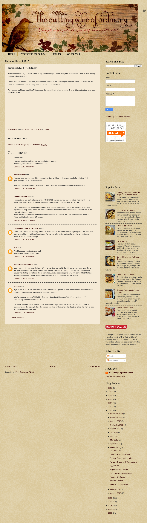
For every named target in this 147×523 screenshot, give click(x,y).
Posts (110, 356)
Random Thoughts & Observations (123, 462)
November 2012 (116, 417)
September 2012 (117, 425)
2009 (110, 505)
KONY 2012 (12, 130)
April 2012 (114, 444)
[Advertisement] (52, 344)
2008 (110, 509)
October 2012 (115, 421)
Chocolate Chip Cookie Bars (121, 473)
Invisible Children (116, 481)
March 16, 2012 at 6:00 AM (24, 313)
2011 (110, 498)
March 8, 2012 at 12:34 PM (24, 189)
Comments (112, 360)
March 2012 (115, 447)
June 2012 (114, 436)
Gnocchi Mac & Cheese (126, 210)
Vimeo (46, 130)
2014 (110, 403)
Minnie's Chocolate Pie (119, 485)
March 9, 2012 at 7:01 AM (24, 279)
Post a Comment (17, 318)
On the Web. (74, 53)
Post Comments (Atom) (25, 372)
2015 (110, 399)
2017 (110, 392)
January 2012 (115, 493)
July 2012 (114, 432)
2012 (110, 410)
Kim (15, 248)
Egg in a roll (114, 466)
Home (11, 53)
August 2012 (115, 429)
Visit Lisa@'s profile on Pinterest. (118, 117)
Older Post (94, 366)
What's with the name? (32, 53)
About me (56, 53)
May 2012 (114, 440)
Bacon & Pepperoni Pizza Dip (121, 458)
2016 (110, 395)
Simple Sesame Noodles (126, 275)
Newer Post (11, 366)
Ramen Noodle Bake (125, 308)
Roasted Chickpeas (117, 477)
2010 (110, 502)
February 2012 (116, 489)
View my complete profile (115, 376)
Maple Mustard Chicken (119, 469)
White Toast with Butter (23, 265)
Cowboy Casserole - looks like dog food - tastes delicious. (128, 194)
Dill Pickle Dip (122, 241)
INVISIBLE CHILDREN (31, 130)
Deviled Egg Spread (124, 226)
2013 (110, 407)
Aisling (17, 286)
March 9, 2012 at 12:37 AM (24, 257)
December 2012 (116, 414)
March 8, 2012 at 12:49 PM (24, 220)
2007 (110, 513)
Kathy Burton (19, 175)
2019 (110, 388)
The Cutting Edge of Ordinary (26, 228)
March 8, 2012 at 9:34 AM (24, 167)
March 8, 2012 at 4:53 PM (24, 240)
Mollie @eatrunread (22, 196)
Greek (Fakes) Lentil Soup (120, 454)
